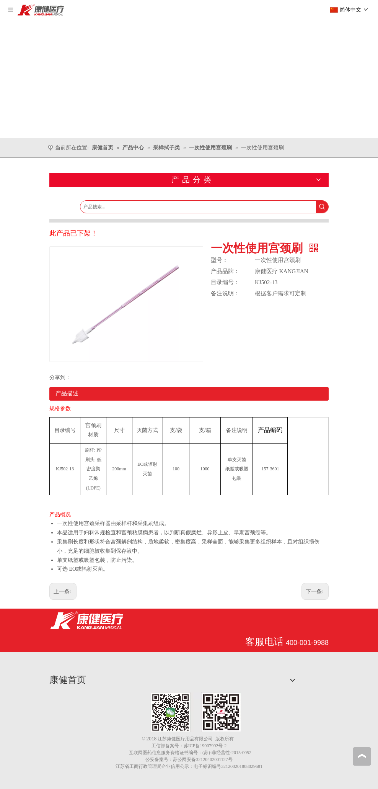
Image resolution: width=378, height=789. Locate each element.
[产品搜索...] (198, 207)
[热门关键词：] (322, 207)
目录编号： (225, 282)
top (361, 756)
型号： (219, 260)
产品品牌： (225, 271)
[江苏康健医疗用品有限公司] (86, 620)
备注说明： (225, 293)
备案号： (174, 745)
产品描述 (66, 393)
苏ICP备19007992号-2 (205, 745)
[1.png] (196, 712)
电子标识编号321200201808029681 (228, 766)
